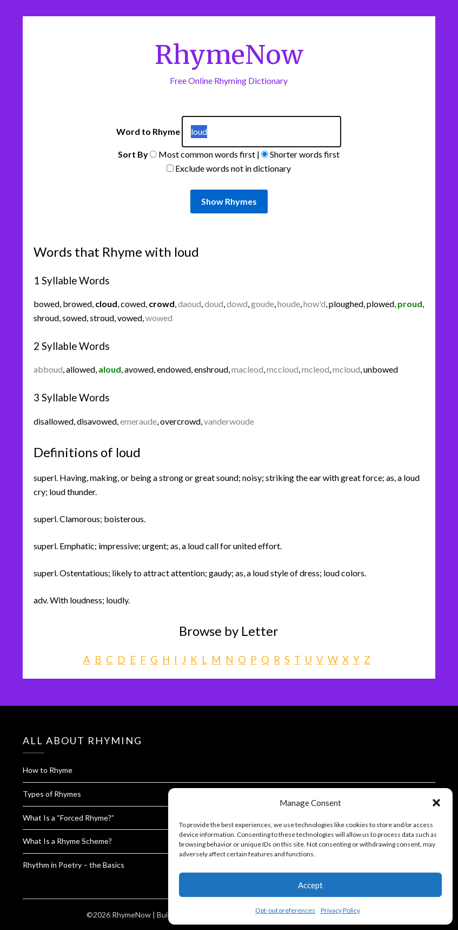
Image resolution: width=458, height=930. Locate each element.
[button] (436, 802)
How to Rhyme (47, 770)
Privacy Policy (340, 910)
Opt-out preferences (285, 910)
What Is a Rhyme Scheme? (67, 841)
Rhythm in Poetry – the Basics (73, 864)
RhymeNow (229, 54)
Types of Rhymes (52, 793)
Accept (310, 885)
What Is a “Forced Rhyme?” (68, 817)
